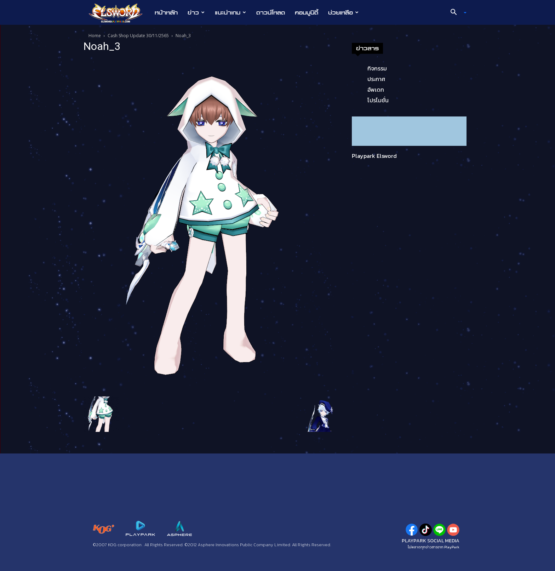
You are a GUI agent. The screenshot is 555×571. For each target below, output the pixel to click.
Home (94, 36)
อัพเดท (375, 89)
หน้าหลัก (166, 12)
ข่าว (196, 12)
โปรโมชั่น (378, 100)
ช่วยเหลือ (343, 12)
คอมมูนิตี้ (306, 12)
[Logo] (119, 12)
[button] (456, 13)
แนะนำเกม (230, 12)
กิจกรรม (377, 68)
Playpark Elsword (374, 156)
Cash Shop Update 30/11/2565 (138, 36)
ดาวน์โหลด (270, 12)
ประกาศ (376, 79)
